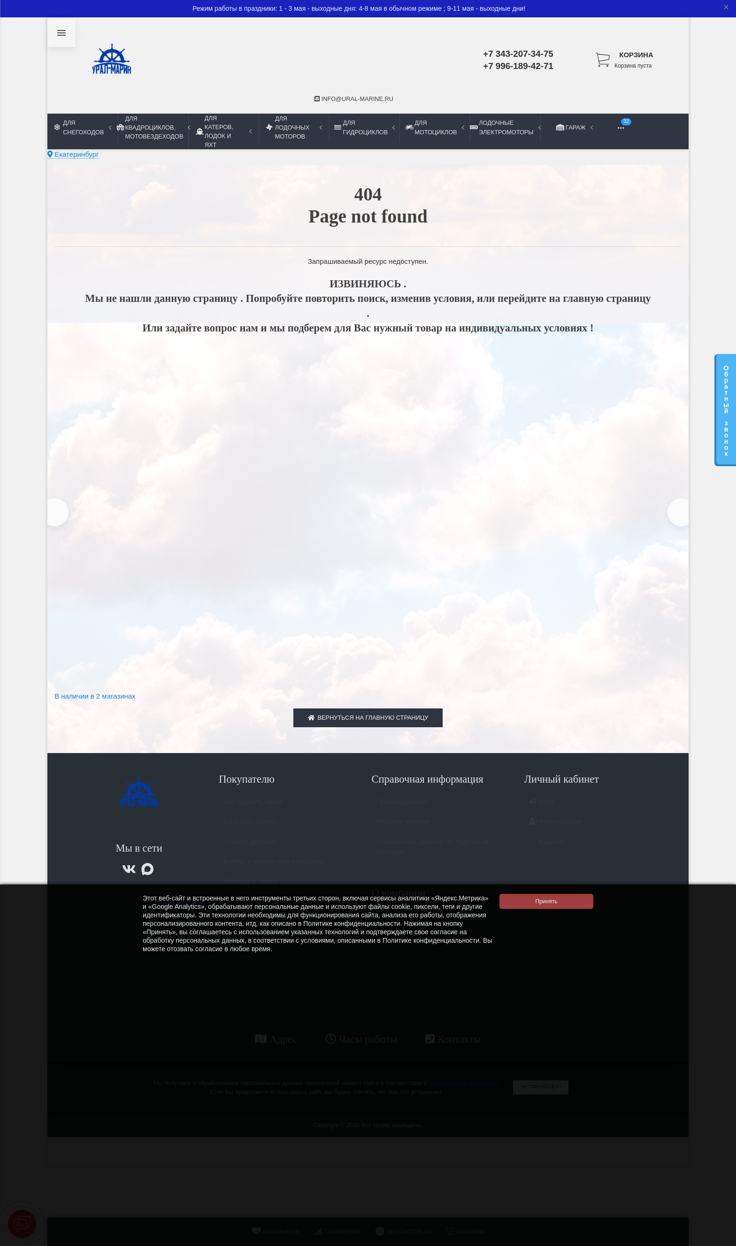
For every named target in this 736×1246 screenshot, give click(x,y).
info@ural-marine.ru (353, 98)
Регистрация (555, 829)
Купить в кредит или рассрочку (273, 869)
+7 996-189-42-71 (518, 66)
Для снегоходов (82, 127)
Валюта (546, 850)
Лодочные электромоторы (505, 127)
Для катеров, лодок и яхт (224, 131)
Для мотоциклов (435, 127)
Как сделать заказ (252, 810)
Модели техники (402, 829)
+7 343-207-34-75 (518, 54)
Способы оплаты (251, 829)
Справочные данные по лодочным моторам (432, 855)
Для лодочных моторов (294, 127)
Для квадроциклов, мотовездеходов (153, 127)
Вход (541, 810)
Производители (401, 810)
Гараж (575, 127)
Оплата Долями (249, 850)
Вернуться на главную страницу (368, 721)
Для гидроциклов (364, 127)
